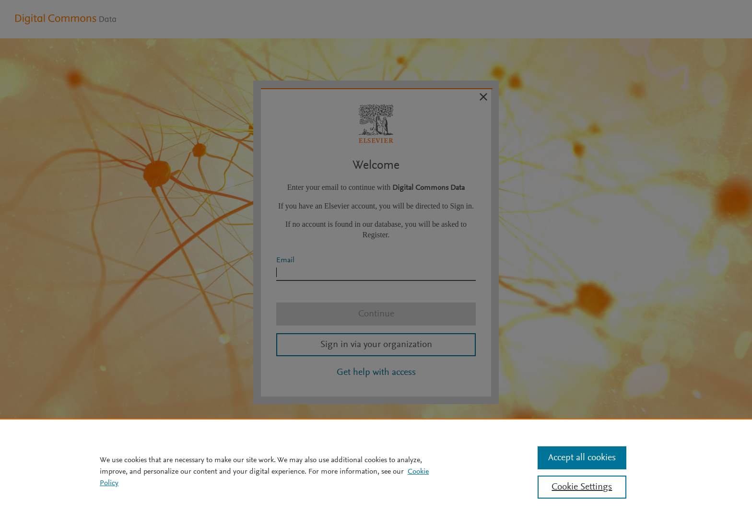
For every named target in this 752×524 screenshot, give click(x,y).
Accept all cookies (582, 458)
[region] (376, 471)
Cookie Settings (582, 487)
